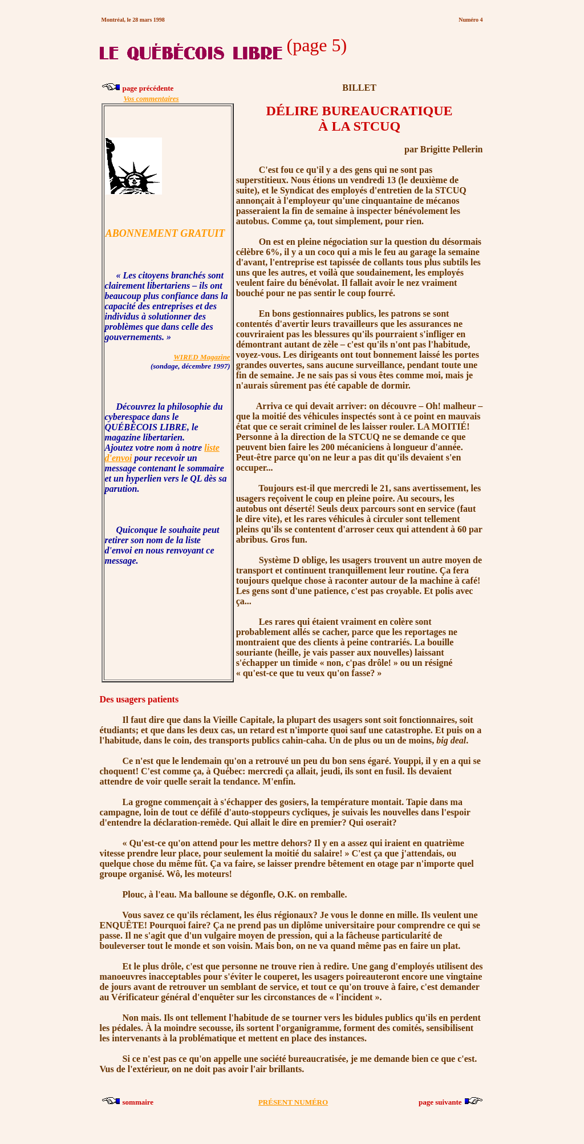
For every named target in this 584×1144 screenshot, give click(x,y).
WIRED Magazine (201, 357)
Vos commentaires (151, 98)
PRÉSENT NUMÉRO (293, 1102)
